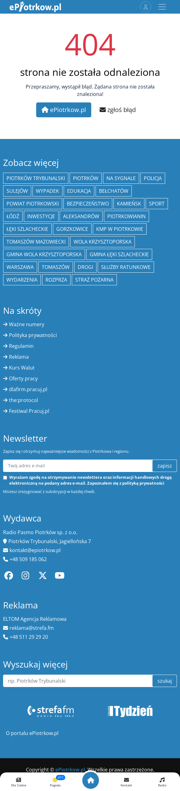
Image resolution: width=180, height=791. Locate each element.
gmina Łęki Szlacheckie (119, 254)
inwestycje (41, 216)
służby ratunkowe (126, 267)
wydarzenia (21, 279)
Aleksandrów (81, 216)
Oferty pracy (23, 378)
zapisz (164, 465)
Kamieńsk (129, 203)
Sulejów (17, 191)
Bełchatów (113, 191)
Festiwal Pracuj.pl (29, 411)
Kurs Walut (22, 367)
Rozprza (56, 279)
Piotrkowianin (126, 216)
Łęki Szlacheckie (27, 229)
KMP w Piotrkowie (119, 229)
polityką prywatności (143, 483)
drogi (85, 267)
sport (157, 203)
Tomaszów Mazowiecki (36, 241)
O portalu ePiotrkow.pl (32, 733)
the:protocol (23, 400)
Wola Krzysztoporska (102, 241)
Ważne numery (26, 324)
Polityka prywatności (33, 335)
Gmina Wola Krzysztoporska (44, 254)
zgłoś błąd (118, 110)
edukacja (79, 191)
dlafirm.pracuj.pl (28, 389)
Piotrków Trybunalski (35, 178)
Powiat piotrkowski (32, 203)
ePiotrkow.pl (63, 110)
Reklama (19, 356)
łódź (12, 216)
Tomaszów (56, 267)
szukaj (164, 680)
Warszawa (20, 267)
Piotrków (85, 178)
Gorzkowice (72, 229)
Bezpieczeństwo (88, 203)
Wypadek (47, 191)
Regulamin (21, 346)
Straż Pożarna (94, 279)
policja (153, 178)
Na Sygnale (121, 178)
